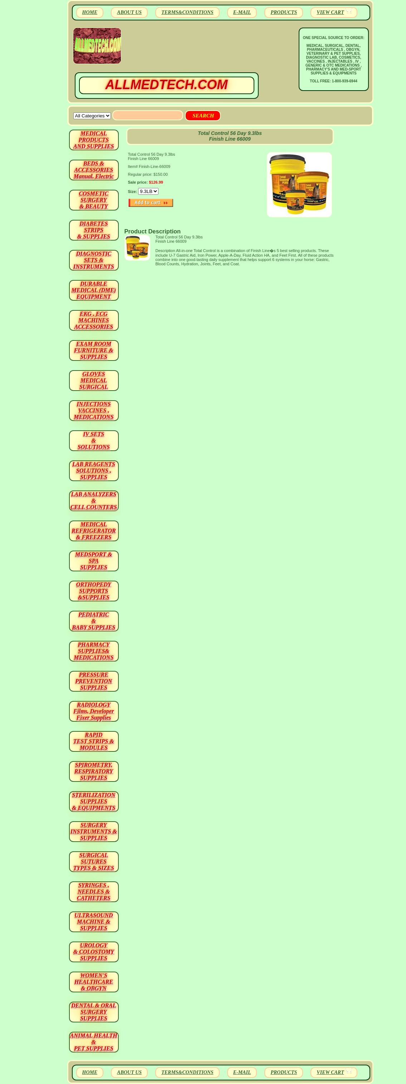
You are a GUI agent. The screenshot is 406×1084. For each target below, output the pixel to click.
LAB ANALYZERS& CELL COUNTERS (93, 500)
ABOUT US (129, 12)
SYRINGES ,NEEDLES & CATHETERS (93, 891)
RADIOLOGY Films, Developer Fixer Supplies (94, 711)
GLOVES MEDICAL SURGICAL (93, 380)
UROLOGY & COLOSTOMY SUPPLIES (93, 951)
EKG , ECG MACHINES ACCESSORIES (93, 320)
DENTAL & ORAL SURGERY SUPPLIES (93, 1011)
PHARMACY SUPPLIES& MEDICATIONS (93, 651)
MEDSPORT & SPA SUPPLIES (93, 560)
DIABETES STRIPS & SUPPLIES (93, 230)
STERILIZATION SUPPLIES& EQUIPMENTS (93, 801)
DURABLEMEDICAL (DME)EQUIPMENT (94, 290)
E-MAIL (242, 12)
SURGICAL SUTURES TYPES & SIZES (93, 861)
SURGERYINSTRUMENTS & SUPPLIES (93, 831)
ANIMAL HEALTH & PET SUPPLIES (93, 1041)
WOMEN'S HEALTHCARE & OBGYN (93, 981)
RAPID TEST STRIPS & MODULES (93, 741)
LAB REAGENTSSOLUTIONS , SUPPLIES (93, 470)
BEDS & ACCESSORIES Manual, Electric (94, 169)
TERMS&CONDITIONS (187, 12)
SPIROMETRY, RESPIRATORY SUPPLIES (93, 771)
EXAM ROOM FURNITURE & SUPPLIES (93, 350)
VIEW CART (330, 12)
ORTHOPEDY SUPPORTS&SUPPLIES (93, 590)
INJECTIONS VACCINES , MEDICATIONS (93, 410)
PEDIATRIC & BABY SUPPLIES (94, 620)
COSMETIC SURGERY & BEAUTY (94, 199)
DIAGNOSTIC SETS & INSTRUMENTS (93, 260)
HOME (90, 12)
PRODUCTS (283, 12)
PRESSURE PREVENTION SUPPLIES (93, 681)
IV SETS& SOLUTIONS (94, 440)
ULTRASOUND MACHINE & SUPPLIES (93, 921)
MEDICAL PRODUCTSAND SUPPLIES (93, 139)
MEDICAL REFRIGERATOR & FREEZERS (94, 530)
